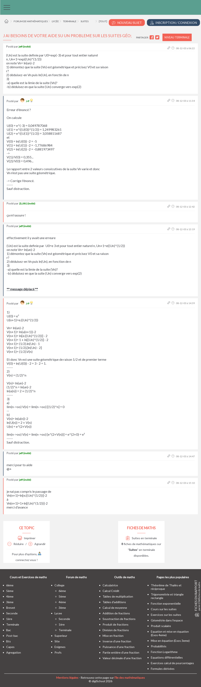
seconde (12, 613)
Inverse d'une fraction (117, 641)
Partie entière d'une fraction (121, 652)
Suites (84, 21)
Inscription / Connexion (173, 23)
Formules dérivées (162, 668)
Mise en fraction (113, 635)
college (59, 585)
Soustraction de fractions (119, 619)
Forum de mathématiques (31, 21)
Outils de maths (124, 577)
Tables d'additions (114, 602)
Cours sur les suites (164, 609)
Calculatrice (110, 585)
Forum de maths (76, 577)
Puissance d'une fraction (118, 647)
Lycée (55, 21)
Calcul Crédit (111, 591)
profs (58, 652)
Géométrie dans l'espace (167, 620)
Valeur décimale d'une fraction (122, 658)
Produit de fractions (115, 624)
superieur (60, 635)
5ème (9, 591)
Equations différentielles (167, 657)
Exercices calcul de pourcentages (172, 663)
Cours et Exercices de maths (28, 577)
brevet (10, 607)
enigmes (59, 647)
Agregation (13, 652)
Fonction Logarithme (164, 652)
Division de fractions (116, 630)
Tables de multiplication (118, 596)
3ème (9, 602)
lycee (58, 613)
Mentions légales (67, 677)
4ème (9, 596)
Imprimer (26, 538)
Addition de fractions (116, 613)
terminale (12, 624)
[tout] (103, 21)
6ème (9, 585)
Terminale (69, 21)
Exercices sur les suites (166, 614)
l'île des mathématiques (129, 677)
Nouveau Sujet (127, 23)
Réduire (15, 544)
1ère (9, 619)
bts (8, 641)
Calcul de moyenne (115, 607)
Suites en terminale (141, 538)
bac (8, 630)
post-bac (12, 635)
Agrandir (37, 544)
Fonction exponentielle (166, 603)
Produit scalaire (161, 626)
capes (10, 647)
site (57, 641)
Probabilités (158, 646)
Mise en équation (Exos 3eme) (170, 640)
